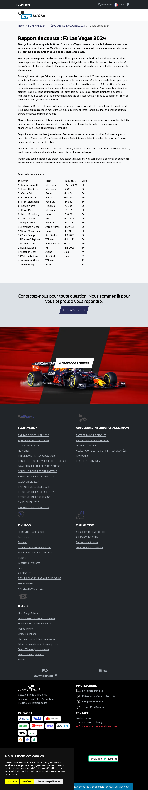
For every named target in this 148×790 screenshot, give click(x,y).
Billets (103, 670)
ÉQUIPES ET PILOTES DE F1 (33, 440)
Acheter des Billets (74, 362)
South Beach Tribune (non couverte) (37, 618)
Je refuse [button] (26, 781)
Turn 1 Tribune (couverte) (31, 654)
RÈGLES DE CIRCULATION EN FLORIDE (39, 578)
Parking (22, 557)
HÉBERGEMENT (27, 583)
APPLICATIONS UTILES (31, 588)
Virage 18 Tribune (27, 633)
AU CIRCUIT (24, 573)
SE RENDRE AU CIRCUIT (31, 532)
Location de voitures (29, 562)
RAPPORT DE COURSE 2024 (33, 486)
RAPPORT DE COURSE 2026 (33, 435)
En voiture (23, 537)
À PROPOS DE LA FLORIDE (90, 532)
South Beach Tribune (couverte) (35, 623)
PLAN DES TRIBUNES (88, 461)
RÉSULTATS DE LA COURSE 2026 (36, 476)
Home (21, 25)
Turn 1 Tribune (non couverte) (33, 649)
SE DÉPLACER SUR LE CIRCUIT (35, 552)
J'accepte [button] (12, 781)
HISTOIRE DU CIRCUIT (88, 445)
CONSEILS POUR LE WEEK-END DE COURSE (42, 461)
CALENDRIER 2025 (28, 502)
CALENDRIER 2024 (28, 481)
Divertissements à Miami (89, 547)
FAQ (45, 670)
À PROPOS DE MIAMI (87, 537)
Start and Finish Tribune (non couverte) (38, 639)
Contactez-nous (74, 310)
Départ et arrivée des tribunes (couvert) (39, 644)
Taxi (20, 568)
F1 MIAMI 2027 (36, 25)
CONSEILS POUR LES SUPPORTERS (37, 471)
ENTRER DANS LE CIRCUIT (91, 435)
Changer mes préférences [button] (48, 781)
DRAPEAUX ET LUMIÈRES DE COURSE (39, 466)
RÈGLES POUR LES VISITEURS (92, 440)
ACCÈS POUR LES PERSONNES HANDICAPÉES (101, 450)
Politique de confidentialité (32, 702)
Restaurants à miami (87, 542)
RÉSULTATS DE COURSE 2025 (34, 497)
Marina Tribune (26, 628)
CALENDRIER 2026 (28, 445)
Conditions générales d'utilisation (36, 699)
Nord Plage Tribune (28, 613)
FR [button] (118, 5)
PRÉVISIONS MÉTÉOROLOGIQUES (37, 455)
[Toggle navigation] (125, 15)
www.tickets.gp (45, 676)
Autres (21, 659)
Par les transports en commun (34, 547)
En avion (22, 542)
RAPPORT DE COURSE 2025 (33, 507)
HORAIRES (24, 450)
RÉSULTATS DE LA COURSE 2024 (67, 25)
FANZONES (82, 455)
